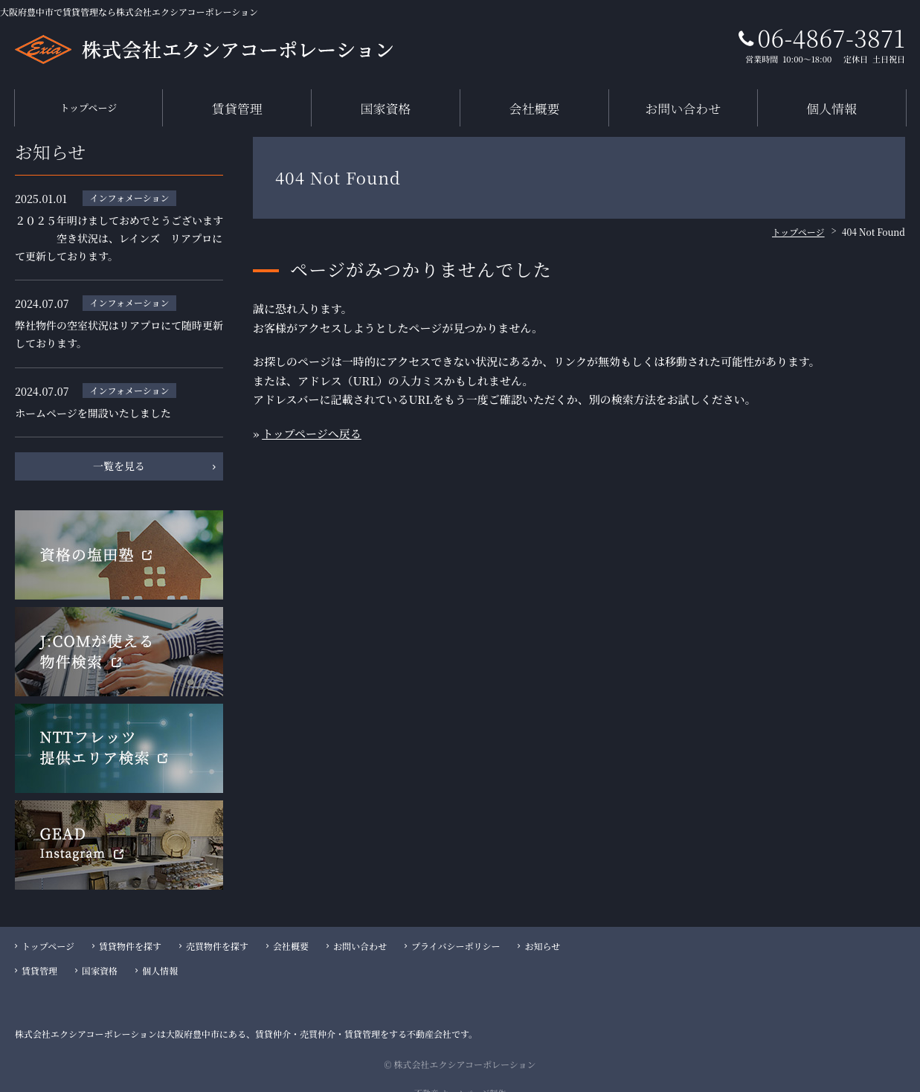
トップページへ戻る (311, 419)
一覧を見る (119, 452)
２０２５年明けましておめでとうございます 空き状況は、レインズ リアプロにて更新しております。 (119, 224)
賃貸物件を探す (130, 931)
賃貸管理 (237, 100)
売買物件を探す (217, 931)
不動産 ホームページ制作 (460, 1079)
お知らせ (542, 931)
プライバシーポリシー (455, 931)
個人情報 (831, 100)
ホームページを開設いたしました (93, 398)
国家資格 (386, 100)
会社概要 (534, 100)
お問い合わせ (683, 100)
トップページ (88, 100)
